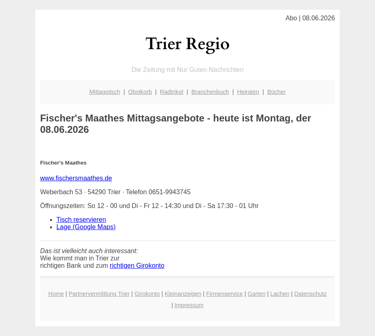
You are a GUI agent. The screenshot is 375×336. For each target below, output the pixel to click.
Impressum (189, 305)
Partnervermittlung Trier (99, 293)
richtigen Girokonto (137, 265)
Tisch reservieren (81, 219)
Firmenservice (224, 293)
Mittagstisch (104, 92)
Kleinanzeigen (183, 293)
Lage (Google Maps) (86, 226)
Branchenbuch (210, 92)
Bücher (276, 92)
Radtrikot (172, 92)
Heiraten (248, 92)
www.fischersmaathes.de (76, 178)
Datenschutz (310, 293)
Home (56, 293)
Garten (256, 293)
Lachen (279, 293)
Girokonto (147, 293)
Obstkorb (140, 92)
